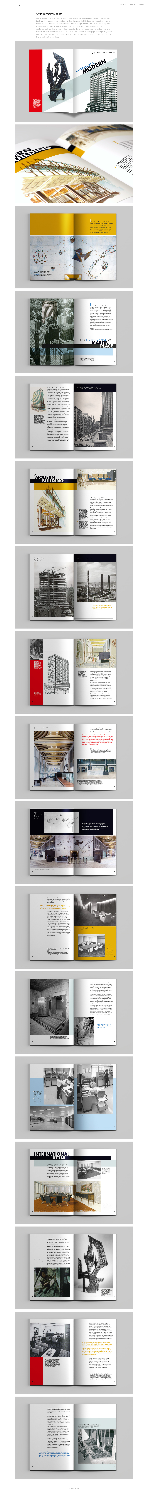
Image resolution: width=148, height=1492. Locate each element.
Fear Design (14, 4)
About (132, 4)
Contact (140, 4)
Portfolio (123, 4)
